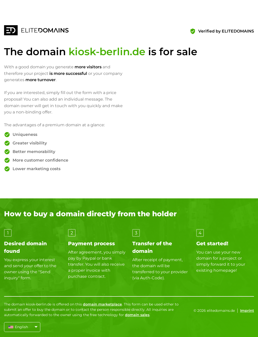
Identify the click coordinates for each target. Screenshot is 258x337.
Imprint (247, 310)
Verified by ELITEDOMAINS (226, 31)
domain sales (137, 315)
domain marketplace (102, 304)
